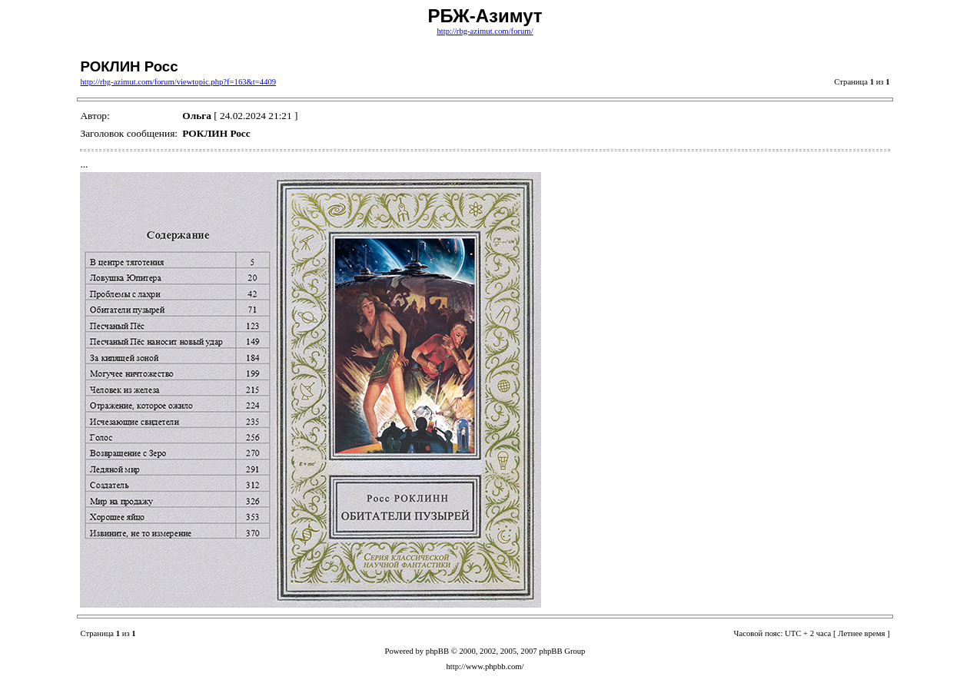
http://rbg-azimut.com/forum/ (485, 31)
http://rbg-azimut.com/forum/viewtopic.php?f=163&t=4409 (178, 82)
